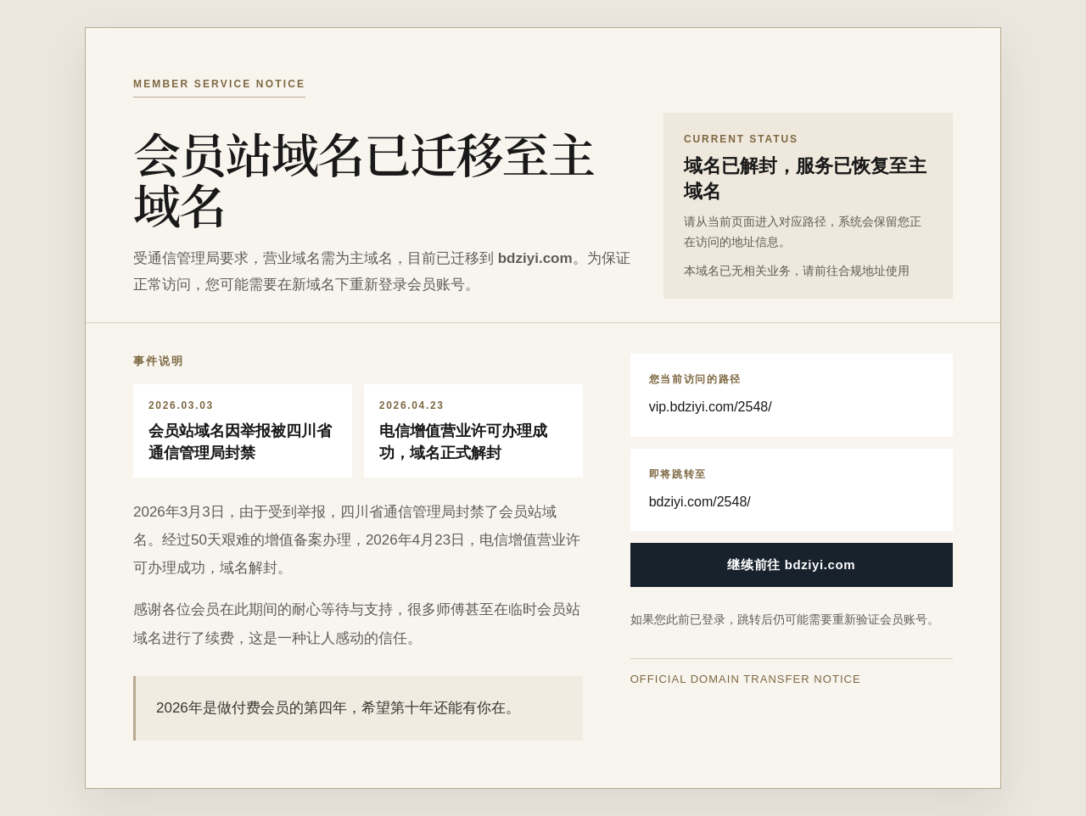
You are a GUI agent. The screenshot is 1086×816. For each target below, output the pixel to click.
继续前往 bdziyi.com (791, 564)
